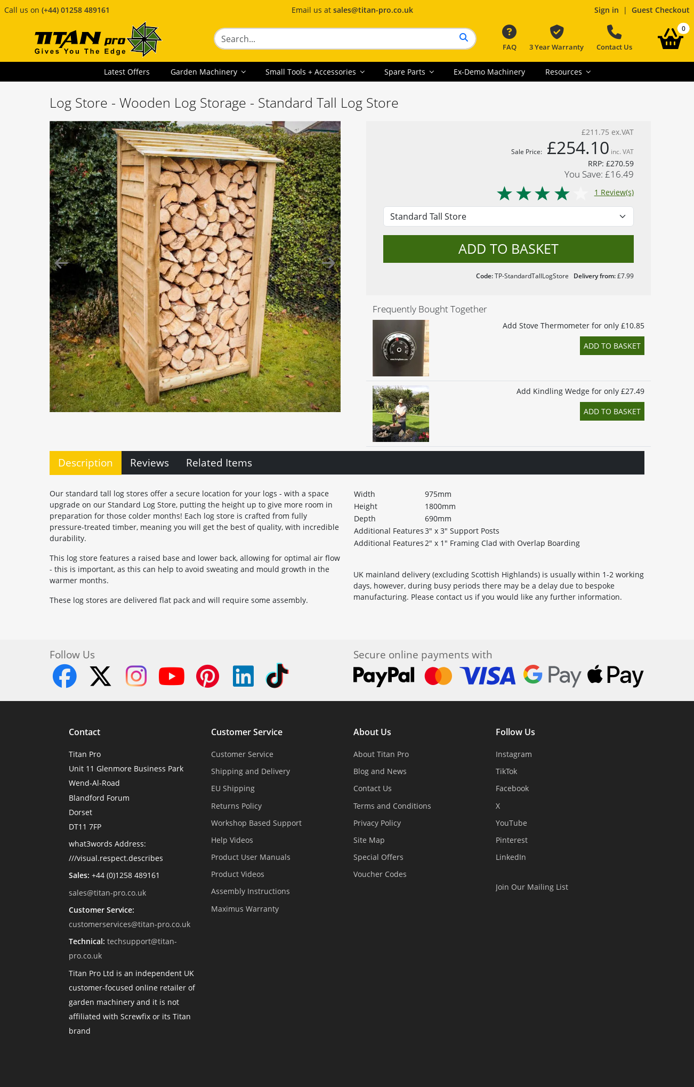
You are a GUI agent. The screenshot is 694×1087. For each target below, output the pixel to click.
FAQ (509, 38)
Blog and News (380, 771)
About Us (372, 732)
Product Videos (237, 874)
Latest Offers (127, 72)
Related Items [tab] (219, 462)
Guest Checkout (661, 10)
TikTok (506, 771)
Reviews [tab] (149, 462)
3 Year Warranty (556, 38)
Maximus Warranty (245, 909)
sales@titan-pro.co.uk (373, 10)
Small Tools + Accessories (311, 72)
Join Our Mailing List (532, 887)
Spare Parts (405, 72)
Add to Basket (612, 346)
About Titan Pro (381, 754)
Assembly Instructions (250, 891)
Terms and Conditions (392, 806)
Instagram (514, 754)
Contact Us (614, 38)
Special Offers (378, 857)
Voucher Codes (380, 874)
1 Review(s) (565, 192)
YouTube (511, 823)
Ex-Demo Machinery (489, 72)
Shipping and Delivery (250, 771)
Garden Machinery (205, 72)
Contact (84, 732)
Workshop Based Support (256, 823)
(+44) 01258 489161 (76, 10)
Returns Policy (236, 806)
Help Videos (232, 840)
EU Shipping (233, 788)
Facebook (512, 788)
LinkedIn (511, 857)
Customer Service (247, 732)
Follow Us (515, 732)
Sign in (606, 10)
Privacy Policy (377, 823)
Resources (564, 72)
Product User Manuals (250, 857)
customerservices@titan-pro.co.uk (129, 924)
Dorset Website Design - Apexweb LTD (383, 1057)
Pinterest (512, 840)
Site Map (369, 840)
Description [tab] (85, 462)
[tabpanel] (347, 544)
